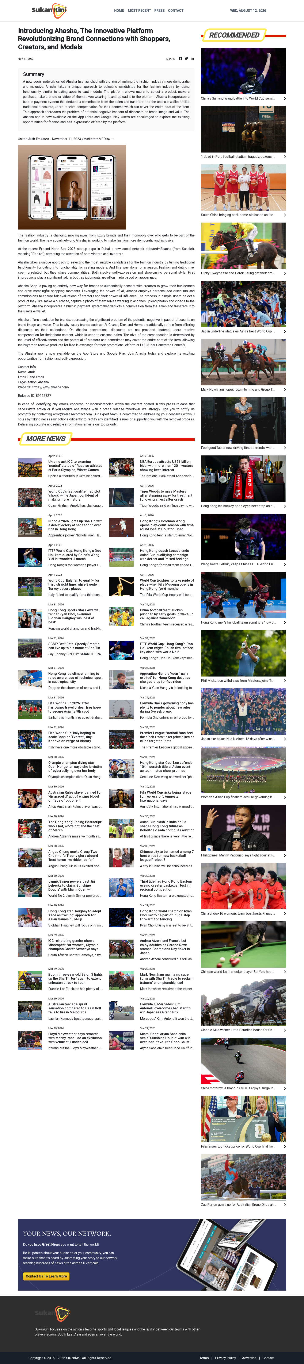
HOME (119, 11)
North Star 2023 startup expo (73, 249)
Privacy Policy (225, 1358)
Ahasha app (34, 353)
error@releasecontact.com (72, 414)
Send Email (35, 377)
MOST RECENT (139, 11)
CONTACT (175, 11)
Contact (268, 1358)
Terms (204, 1358)
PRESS (159, 11)
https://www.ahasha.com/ (50, 387)
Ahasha (23, 262)
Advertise (249, 1358)
